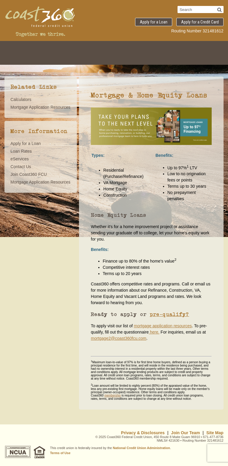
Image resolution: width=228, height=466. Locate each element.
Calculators (20, 99)
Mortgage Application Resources (40, 107)
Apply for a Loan (153, 22)
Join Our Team (185, 432)
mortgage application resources (163, 325)
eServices (19, 159)
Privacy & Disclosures (143, 432)
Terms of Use (60, 453)
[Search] (220, 9)
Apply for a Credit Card (200, 22)
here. (154, 332)
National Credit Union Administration (141, 448)
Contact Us (20, 166)
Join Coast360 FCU (28, 174)
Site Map (215, 432)
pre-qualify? (169, 314)
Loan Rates (21, 151)
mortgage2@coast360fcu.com (118, 338)
